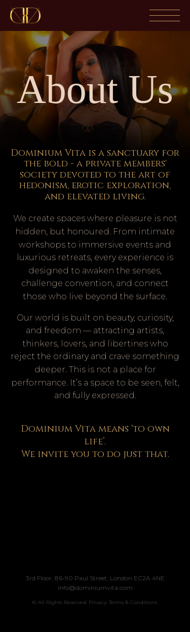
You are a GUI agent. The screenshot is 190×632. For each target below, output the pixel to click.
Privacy (97, 602)
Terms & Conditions (133, 602)
